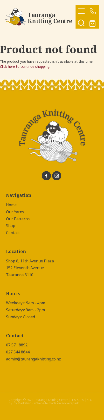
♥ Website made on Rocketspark (56, 403)
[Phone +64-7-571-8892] (93, 11)
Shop (10, 226)
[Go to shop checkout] (93, 23)
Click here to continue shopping (24, 66)
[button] (81, 23)
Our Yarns (15, 212)
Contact (13, 233)
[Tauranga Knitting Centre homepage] (40, 17)
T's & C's (77, 400)
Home (11, 205)
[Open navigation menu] (81, 11)
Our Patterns (18, 219)
